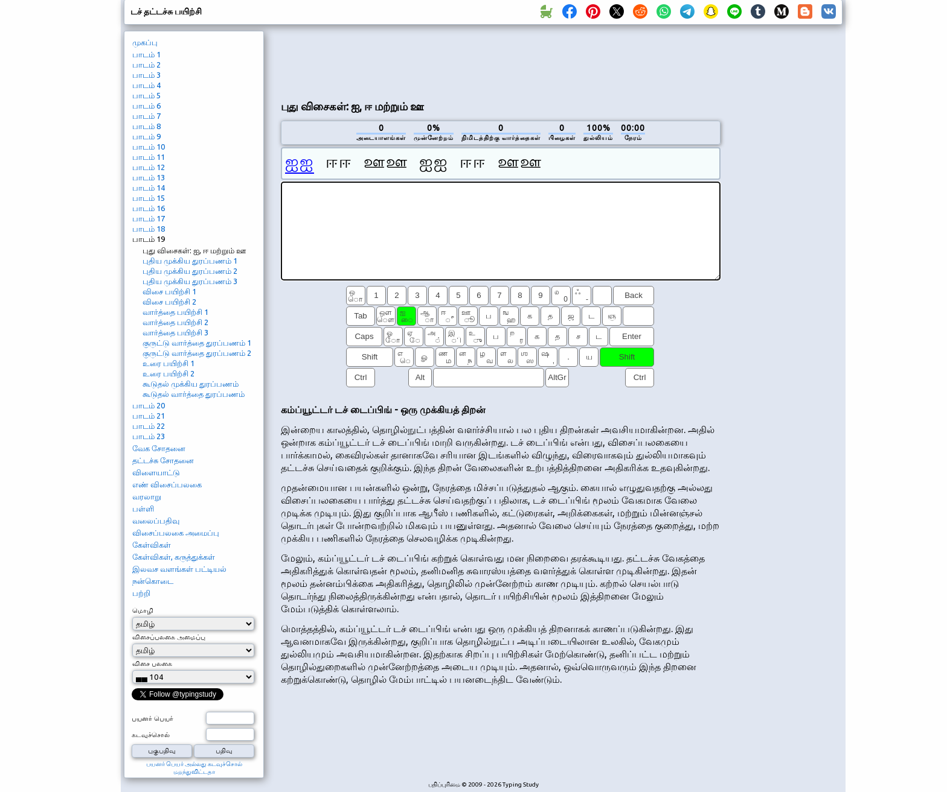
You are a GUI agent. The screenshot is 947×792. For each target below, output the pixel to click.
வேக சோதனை (158, 448)
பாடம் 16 (148, 208)
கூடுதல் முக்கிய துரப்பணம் (191, 383)
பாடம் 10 (148, 146)
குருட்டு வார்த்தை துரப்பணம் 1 (197, 342)
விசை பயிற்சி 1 (169, 291)
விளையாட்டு (156, 472)
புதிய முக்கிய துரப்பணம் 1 (190, 260)
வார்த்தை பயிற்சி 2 (175, 322)
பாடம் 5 (146, 95)
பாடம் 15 (148, 198)
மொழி (142, 610)
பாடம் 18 (148, 228)
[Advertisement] (501, 61)
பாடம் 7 (146, 116)
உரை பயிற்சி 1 (168, 363)
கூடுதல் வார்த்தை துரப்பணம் (194, 394)
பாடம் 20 (148, 405)
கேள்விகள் (151, 544)
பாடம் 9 (146, 136)
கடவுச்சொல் (151, 734)
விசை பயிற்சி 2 (169, 301)
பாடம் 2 (146, 64)
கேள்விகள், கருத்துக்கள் (173, 557)
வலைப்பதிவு (155, 520)
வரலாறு (146, 496)
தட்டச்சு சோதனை (163, 460)
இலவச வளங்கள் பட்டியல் (179, 569)
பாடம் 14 (148, 187)
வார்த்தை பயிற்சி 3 (175, 332)
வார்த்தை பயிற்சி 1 (175, 312)
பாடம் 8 (146, 126)
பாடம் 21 (148, 415)
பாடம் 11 (148, 157)
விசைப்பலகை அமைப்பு (175, 532)
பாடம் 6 (146, 105)
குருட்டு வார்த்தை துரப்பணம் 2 (197, 353)
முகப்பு (145, 42)
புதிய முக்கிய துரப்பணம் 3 (190, 281)
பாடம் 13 (148, 177)
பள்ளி (143, 508)
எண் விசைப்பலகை (167, 484)
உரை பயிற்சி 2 (168, 373)
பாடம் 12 (148, 167)
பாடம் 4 (146, 85)
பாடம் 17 (148, 218)
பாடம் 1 (146, 54)
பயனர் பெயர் (152, 718)
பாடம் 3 (146, 75)
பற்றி (141, 593)
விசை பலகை (152, 663)
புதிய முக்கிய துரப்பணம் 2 (190, 271)
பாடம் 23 (148, 436)
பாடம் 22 (148, 426)
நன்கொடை (152, 581)
